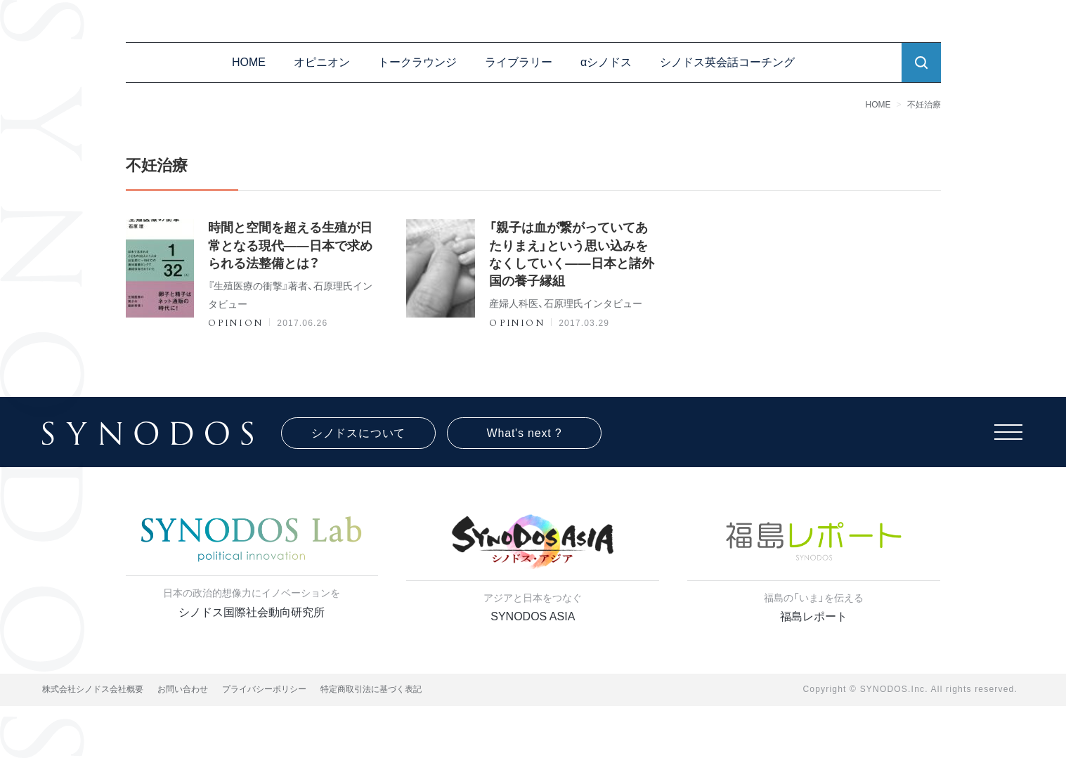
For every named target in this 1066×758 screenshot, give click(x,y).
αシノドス (606, 62)
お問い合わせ (182, 689)
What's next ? (524, 433)
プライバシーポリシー (264, 689)
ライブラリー (518, 62)
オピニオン (322, 62)
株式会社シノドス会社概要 (92, 689)
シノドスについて (358, 433)
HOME (249, 62)
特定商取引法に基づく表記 (371, 689)
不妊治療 (924, 105)
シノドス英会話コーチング (727, 62)
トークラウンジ (417, 62)
